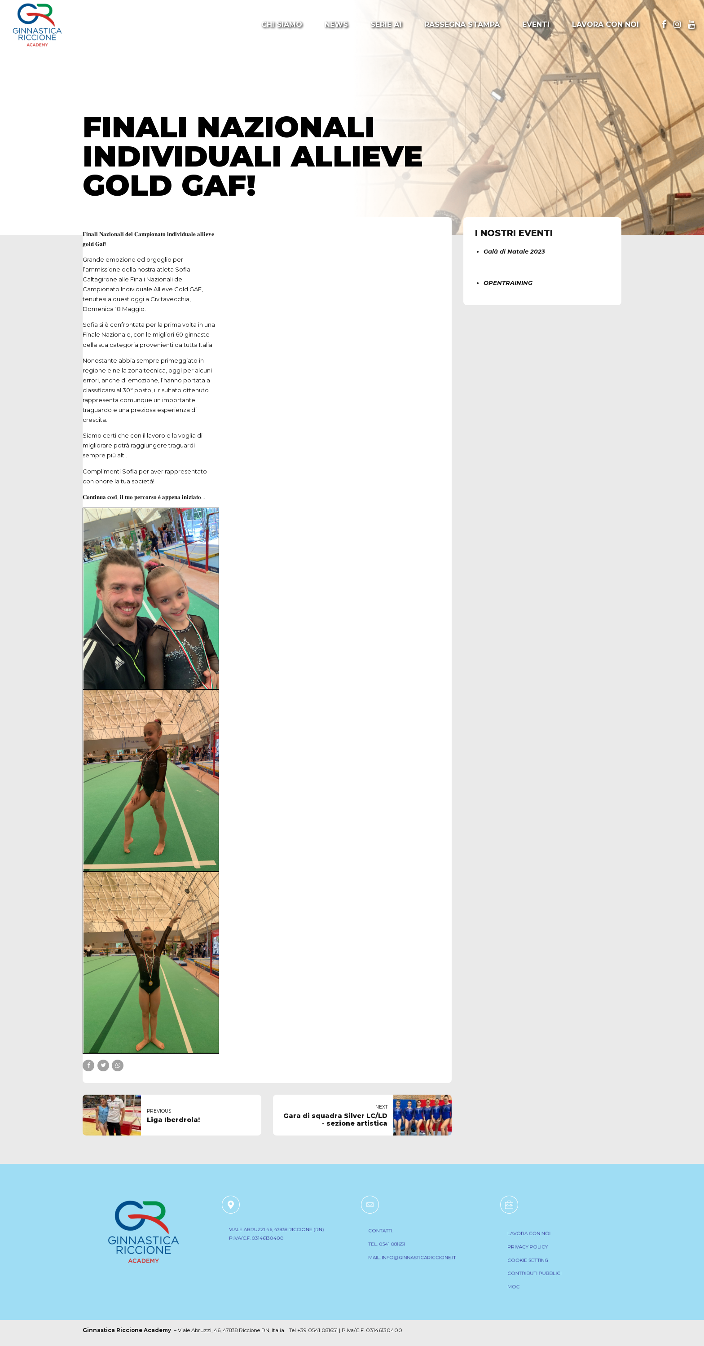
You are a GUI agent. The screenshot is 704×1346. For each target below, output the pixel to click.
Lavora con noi (605, 24)
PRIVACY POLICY (534, 1251)
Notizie (101, 97)
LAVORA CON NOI (536, 1240)
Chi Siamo (281, 24)
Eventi (536, 24)
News (336, 24)
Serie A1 (386, 24)
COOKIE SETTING (535, 1261)
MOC (523, 1282)
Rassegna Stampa (462, 24)
